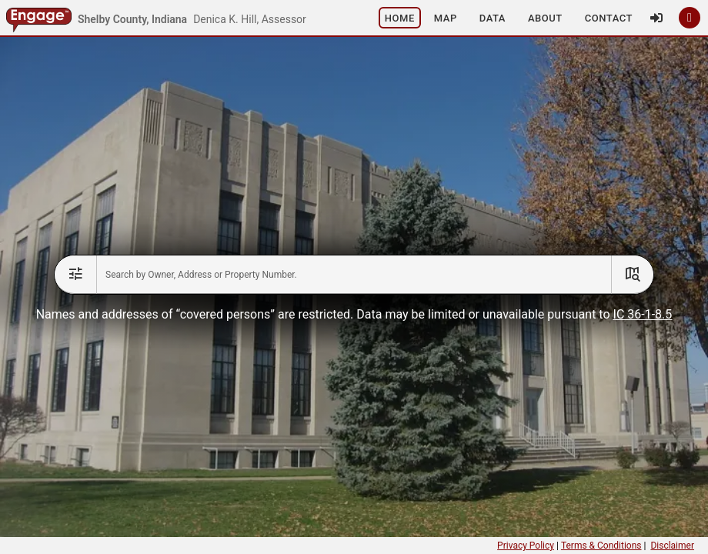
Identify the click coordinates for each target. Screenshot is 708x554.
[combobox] (354, 274)
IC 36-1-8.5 (643, 314)
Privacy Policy (525, 545)
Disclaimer (672, 545)
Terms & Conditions (601, 545)
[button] (317, 17)
